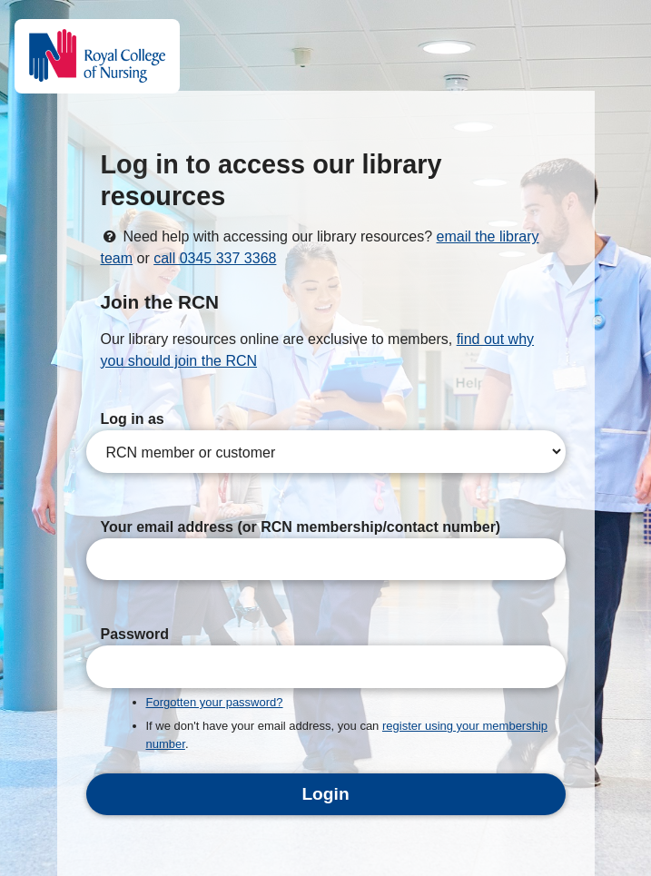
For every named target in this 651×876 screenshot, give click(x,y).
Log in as (132, 419)
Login (325, 793)
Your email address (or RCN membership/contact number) (301, 527)
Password (135, 634)
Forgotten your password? (214, 702)
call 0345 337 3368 (214, 258)
